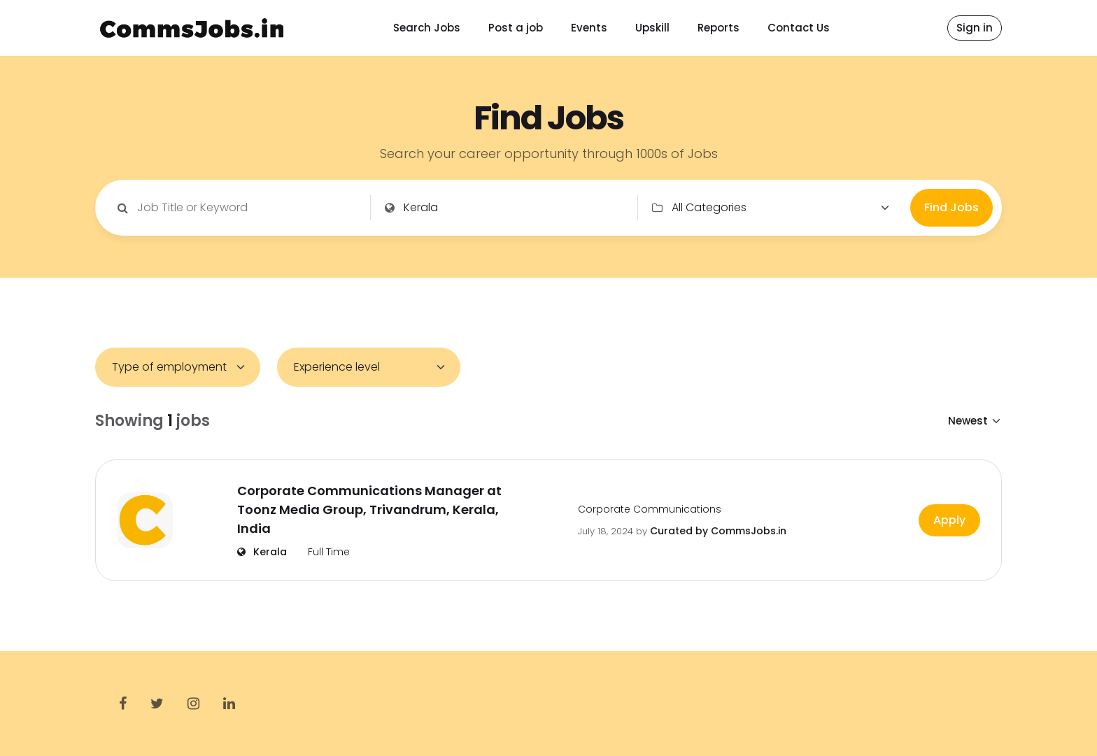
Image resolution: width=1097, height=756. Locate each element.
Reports (718, 27)
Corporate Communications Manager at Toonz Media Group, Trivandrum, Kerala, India (369, 509)
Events (589, 27)
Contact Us (798, 27)
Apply (949, 520)
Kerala (262, 552)
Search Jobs (426, 27)
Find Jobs (951, 207)
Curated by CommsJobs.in (718, 531)
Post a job (515, 27)
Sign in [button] (974, 27)
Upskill (652, 27)
